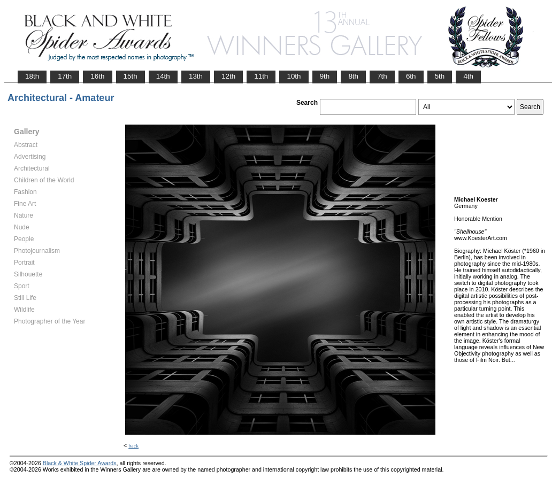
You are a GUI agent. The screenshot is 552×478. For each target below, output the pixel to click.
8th (353, 76)
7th (382, 76)
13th (196, 76)
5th (440, 76)
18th (32, 76)
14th (163, 76)
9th (325, 76)
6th (411, 76)
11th (261, 76)
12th (228, 76)
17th (65, 76)
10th (293, 76)
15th (130, 76)
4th (468, 76)
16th (97, 76)
